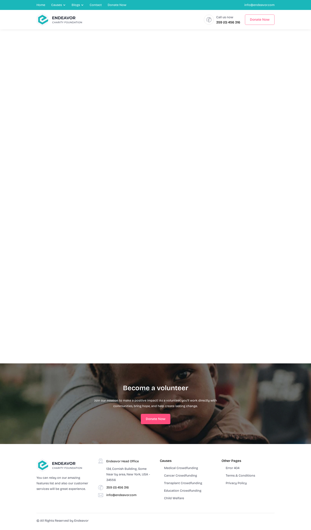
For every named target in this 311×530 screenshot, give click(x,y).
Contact (96, 5)
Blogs (76, 5)
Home (40, 5)
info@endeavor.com (259, 5)
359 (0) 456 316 (228, 22)
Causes (56, 5)
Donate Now (117, 5)
